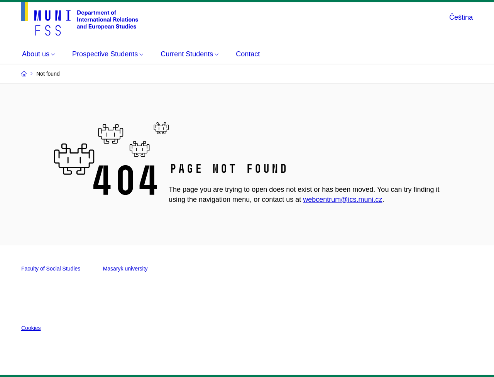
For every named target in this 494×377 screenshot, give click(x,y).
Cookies (31, 328)
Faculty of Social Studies (51, 268)
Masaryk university (125, 268)
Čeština (461, 17)
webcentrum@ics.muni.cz (342, 199)
